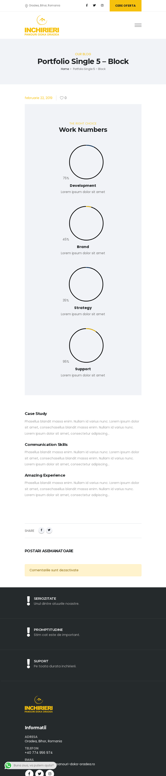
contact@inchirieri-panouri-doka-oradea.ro (60, 764)
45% (66, 239)
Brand (83, 246)
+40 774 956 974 (39, 752)
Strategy (83, 307)
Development (83, 185)
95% (66, 361)
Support (83, 369)
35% (66, 300)
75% (66, 178)
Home (65, 69)
